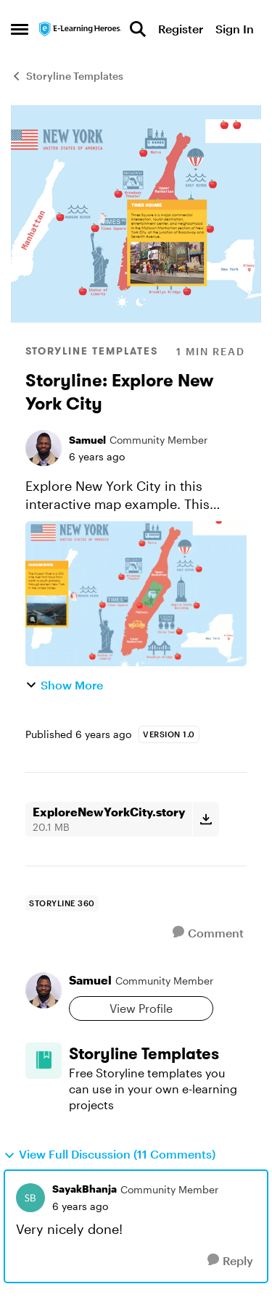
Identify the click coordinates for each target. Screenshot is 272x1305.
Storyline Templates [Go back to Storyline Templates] (67, 76)
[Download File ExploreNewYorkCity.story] (205, 819)
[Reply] (230, 1260)
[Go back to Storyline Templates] (158, 1054)
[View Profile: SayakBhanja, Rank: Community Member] (30, 1197)
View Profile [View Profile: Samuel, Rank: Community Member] (141, 1008)
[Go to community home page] (80, 29)
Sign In (234, 29)
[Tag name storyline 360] (62, 903)
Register (180, 29)
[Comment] (208, 932)
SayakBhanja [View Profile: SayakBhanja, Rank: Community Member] (84, 1188)
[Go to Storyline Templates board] (43, 1061)
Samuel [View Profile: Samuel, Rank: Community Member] (87, 440)
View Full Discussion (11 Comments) (109, 1154)
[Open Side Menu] (20, 29)
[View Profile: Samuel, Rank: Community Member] (43, 448)
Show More (64, 685)
